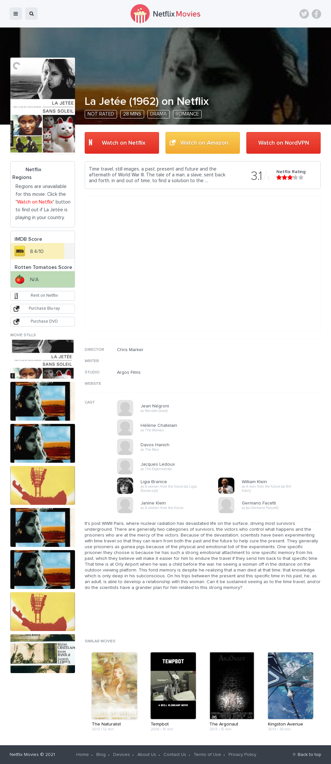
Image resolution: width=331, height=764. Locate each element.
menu (16, 13)
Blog (101, 754)
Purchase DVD (44, 321)
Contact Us (175, 754)
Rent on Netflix (44, 295)
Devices (121, 754)
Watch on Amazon (204, 143)
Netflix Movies (24, 754)
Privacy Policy (242, 754)
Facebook (316, 14)
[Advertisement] (272, 388)
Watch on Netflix (123, 143)
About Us (146, 754)
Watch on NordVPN (283, 143)
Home (82, 754)
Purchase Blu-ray (44, 308)
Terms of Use (207, 754)
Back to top (309, 754)
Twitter (304, 14)
